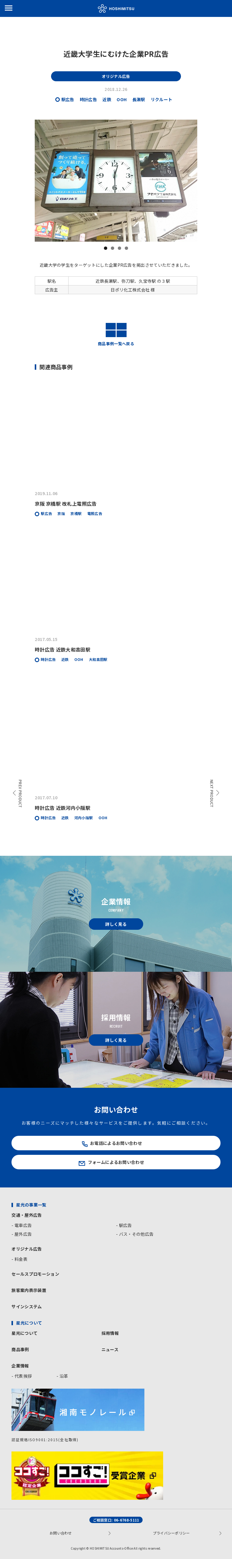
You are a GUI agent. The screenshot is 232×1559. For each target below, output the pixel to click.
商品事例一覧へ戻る (116, 334)
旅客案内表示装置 (28, 1290)
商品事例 (20, 1349)
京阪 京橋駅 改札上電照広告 (65, 503)
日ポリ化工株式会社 (130, 290)
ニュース (110, 1349)
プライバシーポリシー (171, 1532)
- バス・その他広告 (134, 1234)
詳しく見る (116, 924)
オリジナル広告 (26, 1249)
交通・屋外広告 (26, 1215)
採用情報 (110, 1333)
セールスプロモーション (35, 1274)
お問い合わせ (61, 1532)
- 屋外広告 (21, 1234)
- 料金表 (19, 1259)
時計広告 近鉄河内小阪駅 (62, 807)
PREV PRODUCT (20, 794)
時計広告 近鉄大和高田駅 (62, 649)
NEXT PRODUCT (211, 793)
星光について (24, 1333)
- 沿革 (62, 1376)
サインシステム (26, 1306)
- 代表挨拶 (21, 1376)
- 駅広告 (124, 1225)
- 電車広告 (21, 1225)
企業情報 (20, 1366)
